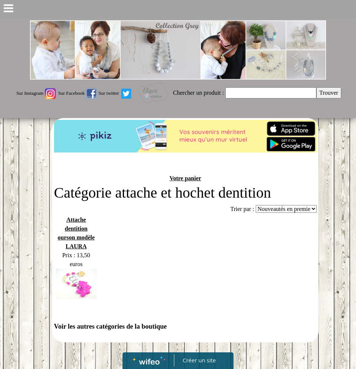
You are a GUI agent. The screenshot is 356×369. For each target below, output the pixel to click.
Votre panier (185, 178)
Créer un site (199, 360)
